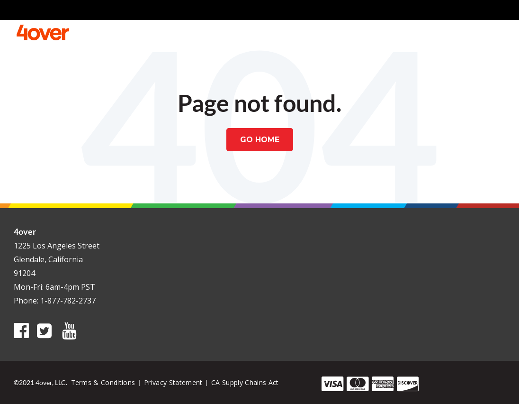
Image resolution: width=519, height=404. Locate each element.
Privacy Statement (173, 382)
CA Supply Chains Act (245, 382)
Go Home (259, 139)
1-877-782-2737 (68, 300)
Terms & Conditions (103, 382)
